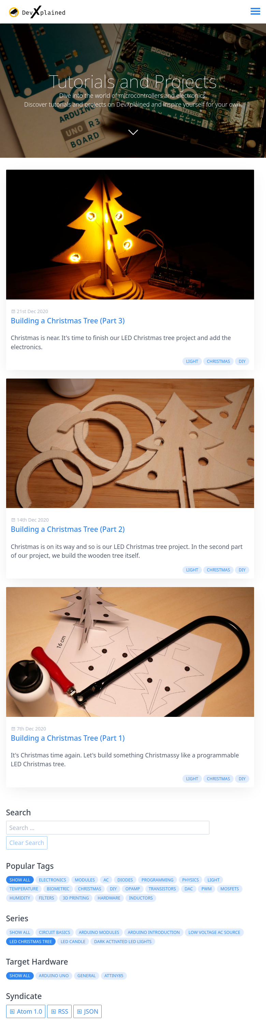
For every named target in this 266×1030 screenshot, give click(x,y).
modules (85, 880)
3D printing (76, 898)
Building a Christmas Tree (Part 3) (68, 320)
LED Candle (73, 941)
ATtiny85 (113, 976)
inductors (141, 898)
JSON (87, 1012)
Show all (20, 880)
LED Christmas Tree (31, 941)
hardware (109, 898)
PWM (207, 889)
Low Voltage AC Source (214, 932)
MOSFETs (229, 889)
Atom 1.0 (25, 1012)
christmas (218, 361)
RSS (59, 1012)
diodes (125, 880)
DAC (188, 889)
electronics (52, 880)
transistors (162, 889)
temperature (24, 889)
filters (46, 898)
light (192, 361)
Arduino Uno (54, 976)
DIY (242, 361)
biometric (58, 889)
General (86, 976)
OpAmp (132, 889)
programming (158, 880)
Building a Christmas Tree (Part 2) (68, 529)
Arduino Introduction (154, 932)
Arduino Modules (99, 932)
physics (190, 880)
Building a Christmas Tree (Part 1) (68, 738)
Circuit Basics (54, 932)
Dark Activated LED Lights (122, 941)
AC (105, 880)
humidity (20, 898)
